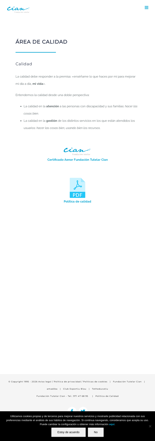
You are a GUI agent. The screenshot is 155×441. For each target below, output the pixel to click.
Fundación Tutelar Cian (127, 381)
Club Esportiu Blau (74, 389)
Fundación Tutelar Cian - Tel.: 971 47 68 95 (62, 396)
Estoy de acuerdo (69, 432)
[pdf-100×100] (77, 179)
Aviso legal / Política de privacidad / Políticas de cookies (72, 381)
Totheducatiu (100, 389)
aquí (111, 424)
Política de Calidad (107, 396)
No (96, 432)
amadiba (52, 389)
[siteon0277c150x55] (77, 146)
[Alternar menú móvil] (147, 7)
